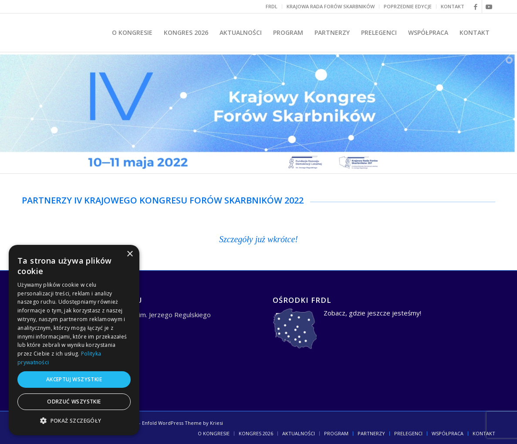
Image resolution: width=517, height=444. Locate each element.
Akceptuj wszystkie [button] (74, 379)
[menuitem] (271, 6)
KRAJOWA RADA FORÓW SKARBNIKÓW (331, 6)
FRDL (271, 6)
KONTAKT (452, 6)
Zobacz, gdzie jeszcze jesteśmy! (372, 312)
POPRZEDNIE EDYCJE (408, 6)
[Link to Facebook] (475, 6)
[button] (74, 421)
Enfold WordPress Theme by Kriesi (182, 423)
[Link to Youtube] (488, 6)
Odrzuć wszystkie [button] (74, 401)
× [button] (129, 254)
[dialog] (74, 340)
